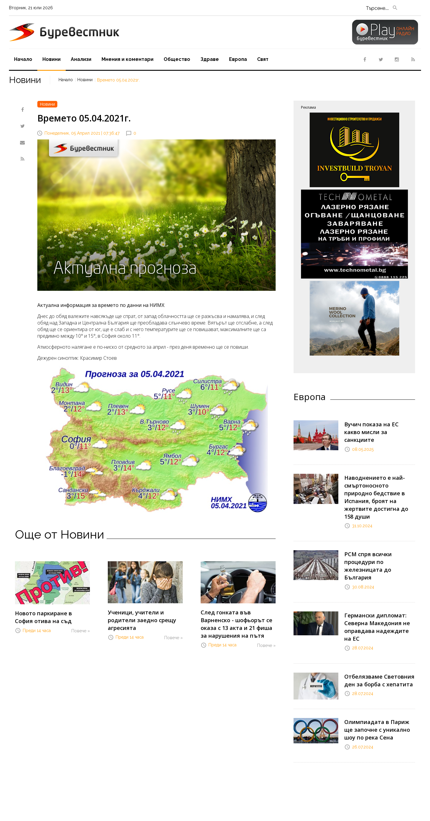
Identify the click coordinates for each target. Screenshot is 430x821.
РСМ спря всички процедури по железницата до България (378, 538)
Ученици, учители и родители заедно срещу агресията (145, 614)
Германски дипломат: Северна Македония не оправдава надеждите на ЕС (378, 587)
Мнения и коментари (127, 59)
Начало (23, 59)
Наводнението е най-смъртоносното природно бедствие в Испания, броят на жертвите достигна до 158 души (377, 483)
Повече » (80, 627)
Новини (51, 59)
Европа (238, 59)
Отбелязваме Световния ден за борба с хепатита (374, 633)
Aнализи (81, 59)
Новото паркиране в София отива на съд (48, 615)
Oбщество (177, 59)
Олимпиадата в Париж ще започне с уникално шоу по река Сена (377, 681)
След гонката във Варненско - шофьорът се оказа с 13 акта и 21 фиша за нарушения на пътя (238, 620)
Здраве (209, 59)
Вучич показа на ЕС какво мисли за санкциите (374, 426)
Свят (262, 59)
